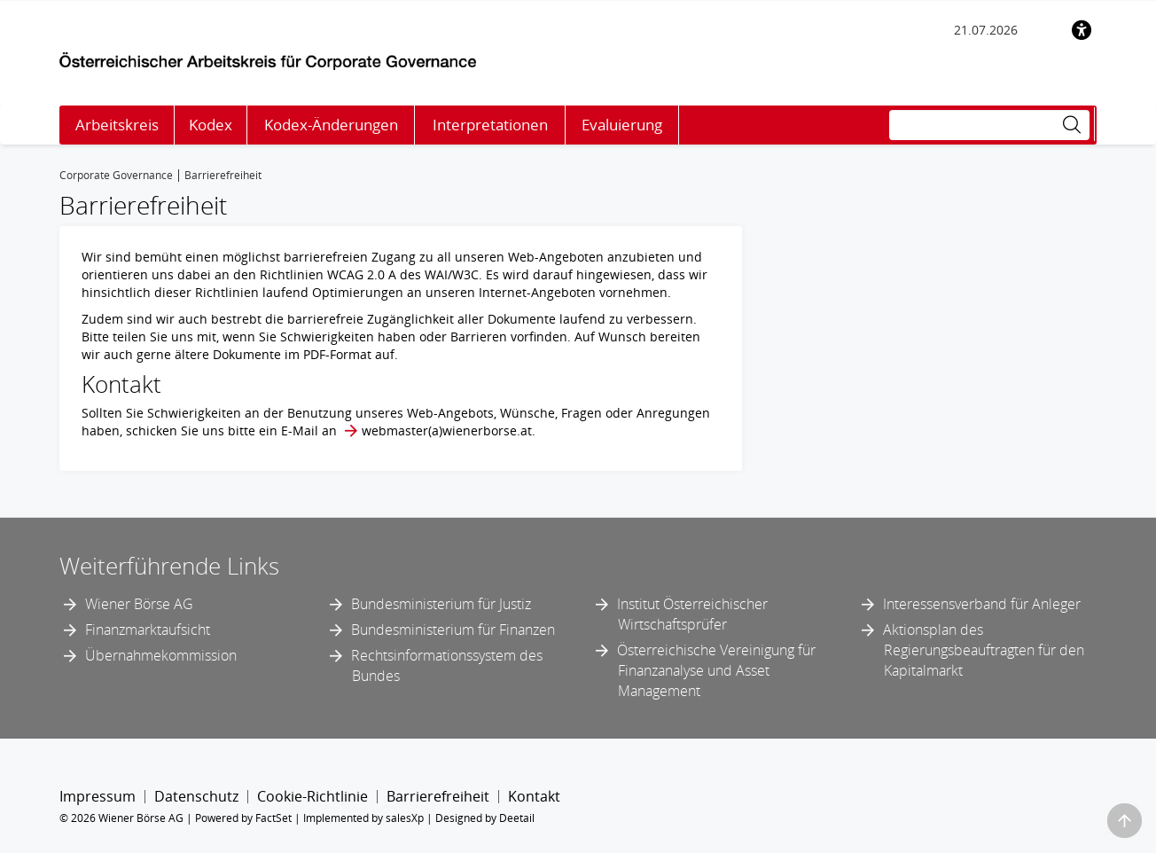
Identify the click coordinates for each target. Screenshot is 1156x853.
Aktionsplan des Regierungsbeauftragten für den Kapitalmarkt (983, 650)
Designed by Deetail (485, 818)
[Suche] (989, 125)
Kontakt (534, 796)
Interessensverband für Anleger (982, 604)
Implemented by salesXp (363, 818)
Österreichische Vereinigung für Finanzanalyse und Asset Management (716, 670)
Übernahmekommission (161, 655)
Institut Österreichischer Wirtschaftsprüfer (692, 614)
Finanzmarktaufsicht (147, 629)
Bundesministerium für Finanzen (453, 629)
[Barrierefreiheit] (1081, 30)
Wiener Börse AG (139, 604)
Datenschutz (196, 796)
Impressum (97, 796)
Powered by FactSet (243, 818)
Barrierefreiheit (438, 796)
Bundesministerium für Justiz (441, 604)
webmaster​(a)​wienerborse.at (447, 430)
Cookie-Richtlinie (312, 796)
